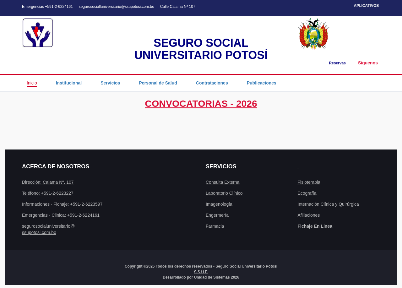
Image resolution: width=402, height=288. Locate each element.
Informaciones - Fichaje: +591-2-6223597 (62, 204)
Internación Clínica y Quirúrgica (328, 204)
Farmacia (215, 226)
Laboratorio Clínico (224, 193)
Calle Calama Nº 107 (177, 6)
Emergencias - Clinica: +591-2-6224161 (61, 215)
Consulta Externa (222, 182)
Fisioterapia (309, 182)
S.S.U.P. (201, 272)
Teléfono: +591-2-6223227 (47, 193)
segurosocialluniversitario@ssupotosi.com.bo (116, 6)
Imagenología (219, 204)
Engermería (217, 215)
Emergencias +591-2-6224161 (47, 6)
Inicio (32, 82)
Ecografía (307, 193)
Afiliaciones (309, 215)
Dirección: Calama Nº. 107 (48, 182)
